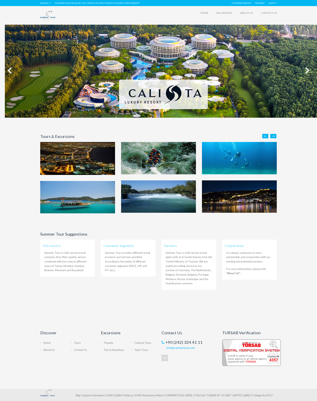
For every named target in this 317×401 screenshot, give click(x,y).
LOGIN (272, 3)
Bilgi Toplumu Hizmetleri (90, 395)
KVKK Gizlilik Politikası (120, 395)
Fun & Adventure (114, 349)
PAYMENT (260, 3)
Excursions (224, 12)
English (44, 3)
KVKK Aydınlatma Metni (149, 395)
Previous (265, 136)
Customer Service (241, 3)
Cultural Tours (142, 342)
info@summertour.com (180, 347)
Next (273, 136)
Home (204, 12)
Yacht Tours (141, 349)
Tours (77, 342)
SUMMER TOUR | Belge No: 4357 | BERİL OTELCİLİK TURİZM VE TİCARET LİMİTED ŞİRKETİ (97, 3)
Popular (108, 342)
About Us (246, 12)
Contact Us (269, 12)
